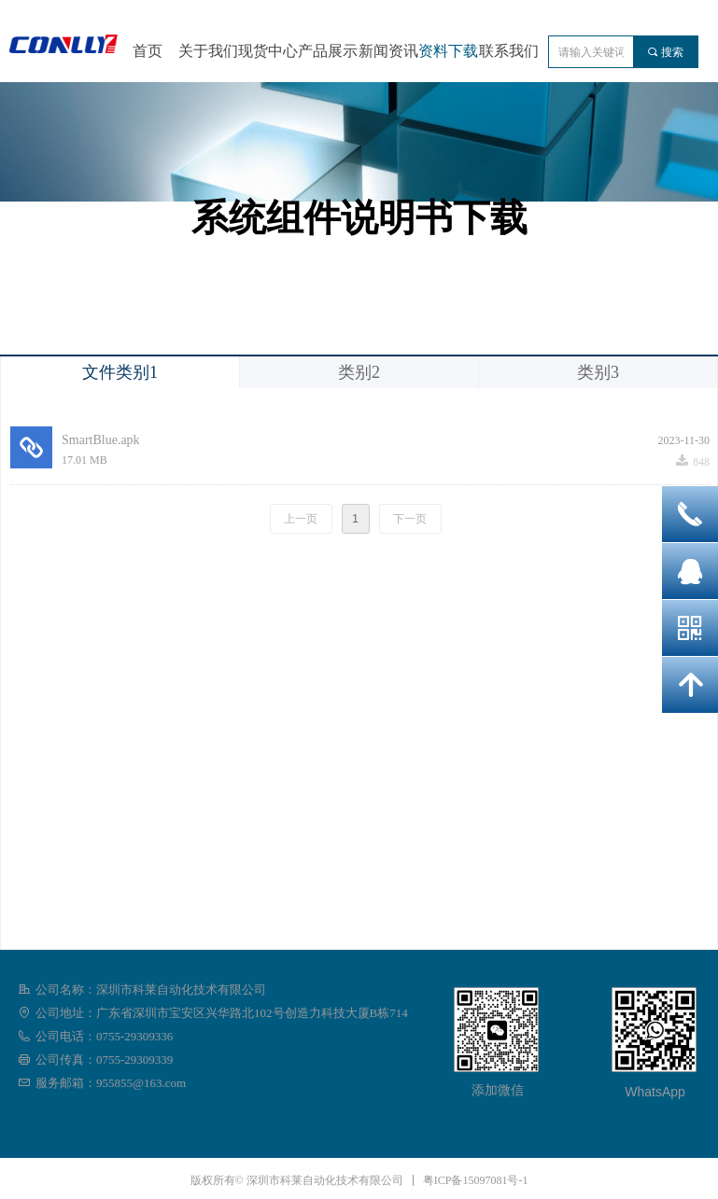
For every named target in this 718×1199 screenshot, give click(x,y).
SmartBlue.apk (101, 440)
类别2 (359, 372)
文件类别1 (120, 372)
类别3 (598, 372)
